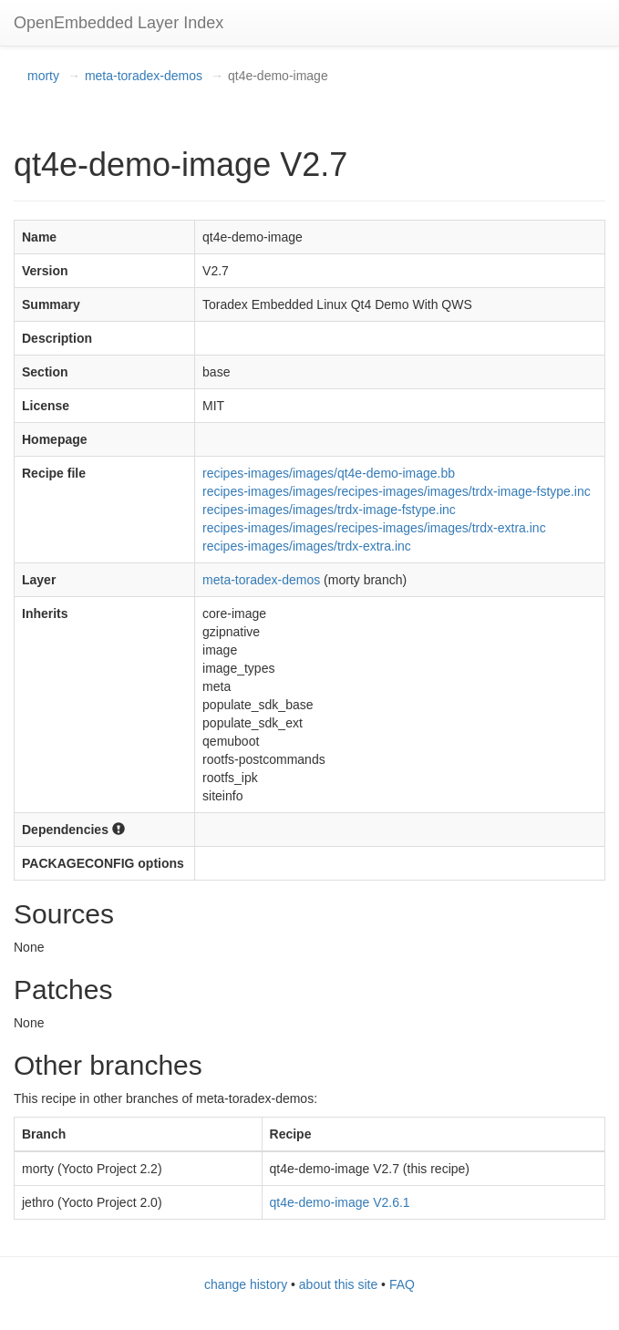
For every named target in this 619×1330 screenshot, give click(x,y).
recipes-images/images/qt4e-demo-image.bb (328, 473)
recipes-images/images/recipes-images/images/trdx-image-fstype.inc (396, 491)
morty (43, 75)
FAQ (402, 1284)
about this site (338, 1284)
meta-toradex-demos (143, 75)
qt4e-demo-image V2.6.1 (340, 1202)
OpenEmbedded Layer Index (118, 23)
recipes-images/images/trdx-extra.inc (306, 546)
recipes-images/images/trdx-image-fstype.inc (329, 509)
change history (245, 1284)
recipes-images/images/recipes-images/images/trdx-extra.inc (374, 528)
